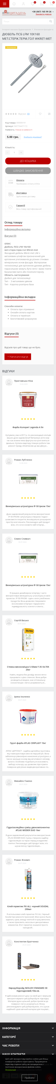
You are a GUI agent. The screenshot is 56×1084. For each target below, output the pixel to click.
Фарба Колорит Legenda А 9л (28, 427)
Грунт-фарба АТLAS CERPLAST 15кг (28, 743)
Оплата (20, 180)
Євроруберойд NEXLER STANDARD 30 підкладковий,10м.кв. (28, 989)
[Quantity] (14, 152)
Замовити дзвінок (44, 14)
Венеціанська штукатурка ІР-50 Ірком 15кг (28, 506)
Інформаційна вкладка (17, 229)
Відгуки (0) (10, 235)
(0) (28, 113)
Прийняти (29, 1077)
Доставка (21, 192)
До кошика (28, 161)
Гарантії (20, 205)
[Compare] (49, 114)
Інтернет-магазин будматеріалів (16, 29)
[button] (23, 3)
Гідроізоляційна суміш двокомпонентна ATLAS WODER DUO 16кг (28, 829)
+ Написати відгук (17, 356)
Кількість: (10, 147)
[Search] (50, 21)
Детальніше (10, 1069)
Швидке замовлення (28, 170)
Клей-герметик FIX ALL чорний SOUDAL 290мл (28, 908)
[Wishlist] (40, 114)
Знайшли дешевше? (33, 137)
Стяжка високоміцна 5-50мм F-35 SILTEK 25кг (28, 668)
